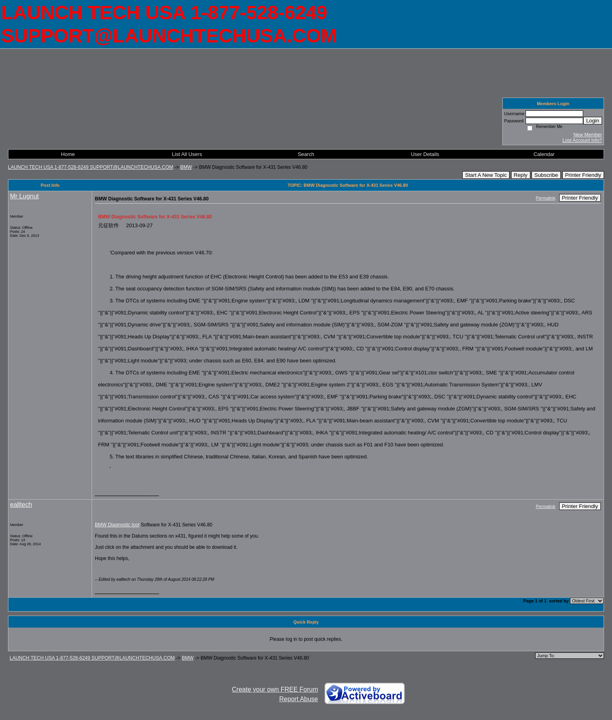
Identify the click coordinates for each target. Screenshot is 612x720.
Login (592, 121)
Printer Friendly (583, 175)
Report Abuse (298, 699)
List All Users (187, 154)
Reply (521, 175)
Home (68, 154)
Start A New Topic (486, 175)
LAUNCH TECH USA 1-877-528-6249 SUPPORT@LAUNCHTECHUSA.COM (90, 167)
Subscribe (546, 175)
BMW (186, 167)
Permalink (546, 198)
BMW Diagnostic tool (117, 525)
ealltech (21, 504)
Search (306, 154)
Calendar (544, 154)
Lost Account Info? (582, 140)
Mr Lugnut (24, 196)
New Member (588, 135)
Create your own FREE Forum (275, 689)
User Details (425, 154)
